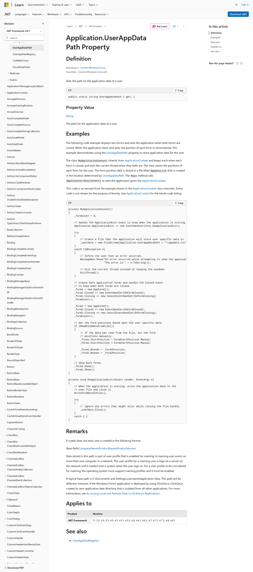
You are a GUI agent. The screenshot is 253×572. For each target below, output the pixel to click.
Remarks (215, 42)
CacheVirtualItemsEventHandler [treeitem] (24, 416)
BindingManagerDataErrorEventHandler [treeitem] (25, 300)
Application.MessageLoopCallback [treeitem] (25, 86)
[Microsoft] (6, 4)
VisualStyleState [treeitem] (21, 67)
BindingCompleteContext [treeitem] (20, 248)
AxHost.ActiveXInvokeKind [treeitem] (21, 169)
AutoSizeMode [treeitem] (15, 144)
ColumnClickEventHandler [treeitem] (21, 531)
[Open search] (236, 5)
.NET (80, 26)
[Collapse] (43, 23)
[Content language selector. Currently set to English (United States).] (20, 565)
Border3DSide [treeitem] (14, 341)
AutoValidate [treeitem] (14, 150)
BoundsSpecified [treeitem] (16, 360)
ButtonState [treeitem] (13, 403)
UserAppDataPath (117, 152)
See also (215, 51)
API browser (95, 26)
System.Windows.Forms (93, 67)
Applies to (216, 46)
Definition (216, 32)
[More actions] (184, 26)
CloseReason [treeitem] (14, 505)
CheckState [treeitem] (13, 493)
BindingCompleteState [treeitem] (19, 268)
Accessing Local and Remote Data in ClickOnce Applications (123, 493)
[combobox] (24, 31)
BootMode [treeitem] (12, 334)
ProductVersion (126, 448)
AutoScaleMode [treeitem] (15, 137)
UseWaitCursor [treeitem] (21, 60)
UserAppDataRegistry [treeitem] (24, 54)
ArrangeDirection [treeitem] (16, 99)
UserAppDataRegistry (86, 540)
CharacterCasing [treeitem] (16, 428)
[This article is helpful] (237, 63)
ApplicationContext (136, 160)
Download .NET (238, 14)
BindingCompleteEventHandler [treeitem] (23, 261)
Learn (70, 26)
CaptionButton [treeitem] (15, 422)
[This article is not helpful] (241, 63)
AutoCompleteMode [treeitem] (18, 118)
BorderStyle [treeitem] (13, 353)
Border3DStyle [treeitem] (15, 347)
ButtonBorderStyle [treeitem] (17, 390)
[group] (126, 315)
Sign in (245, 4)
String (69, 116)
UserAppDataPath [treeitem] (22, 47)
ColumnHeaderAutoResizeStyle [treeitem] (23, 544)
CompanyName (88, 448)
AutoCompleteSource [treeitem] (18, 124)
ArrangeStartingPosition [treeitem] (20, 105)
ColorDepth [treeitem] (13, 512)
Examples (215, 37)
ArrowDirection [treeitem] (15, 111)
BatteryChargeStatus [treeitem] (18, 236)
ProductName (107, 448)
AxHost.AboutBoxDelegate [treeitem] (21, 163)
